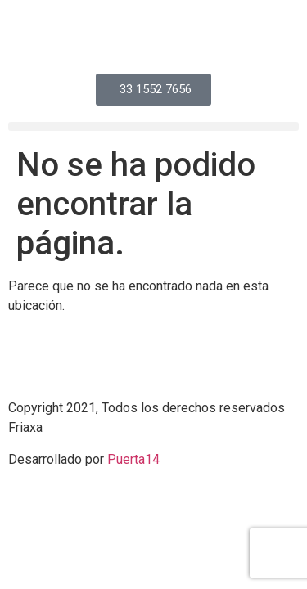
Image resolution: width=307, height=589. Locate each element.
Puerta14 (133, 459)
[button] (153, 126)
